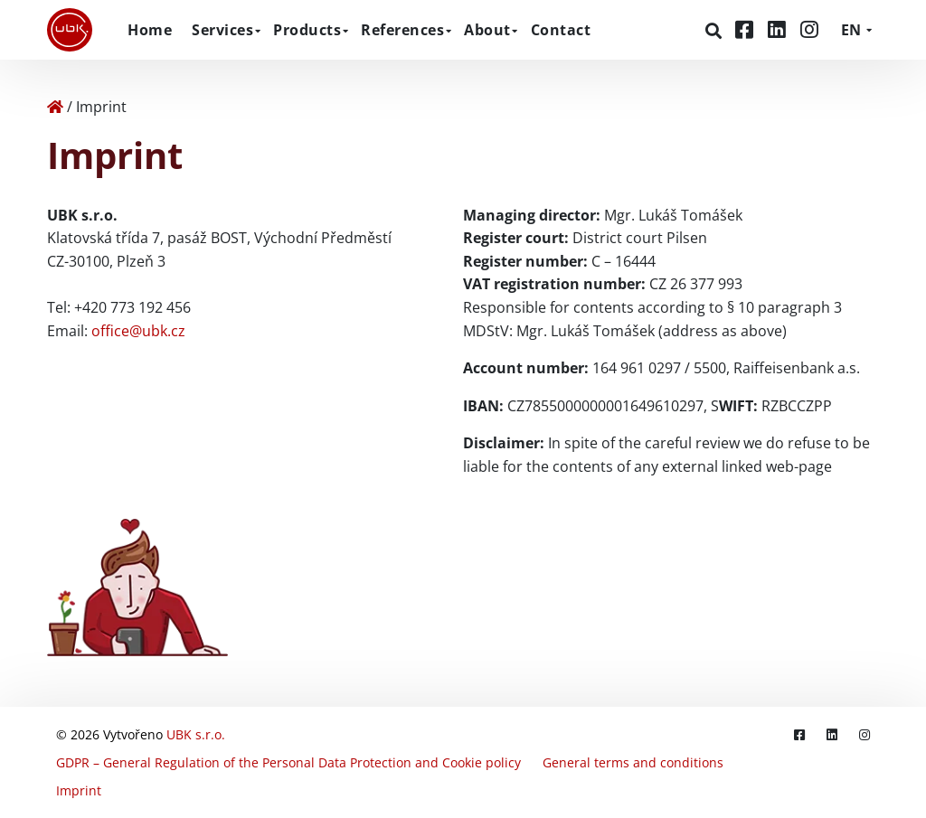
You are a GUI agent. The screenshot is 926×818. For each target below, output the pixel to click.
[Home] (55, 107)
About (487, 30)
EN (851, 30)
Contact (561, 30)
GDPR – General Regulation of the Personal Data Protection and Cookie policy (288, 762)
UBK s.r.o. (195, 734)
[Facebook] (747, 29)
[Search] (715, 31)
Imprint (78, 790)
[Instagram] (809, 29)
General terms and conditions (633, 762)
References (402, 30)
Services (222, 30)
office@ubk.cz (138, 331)
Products (307, 30)
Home (150, 30)
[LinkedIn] (779, 29)
